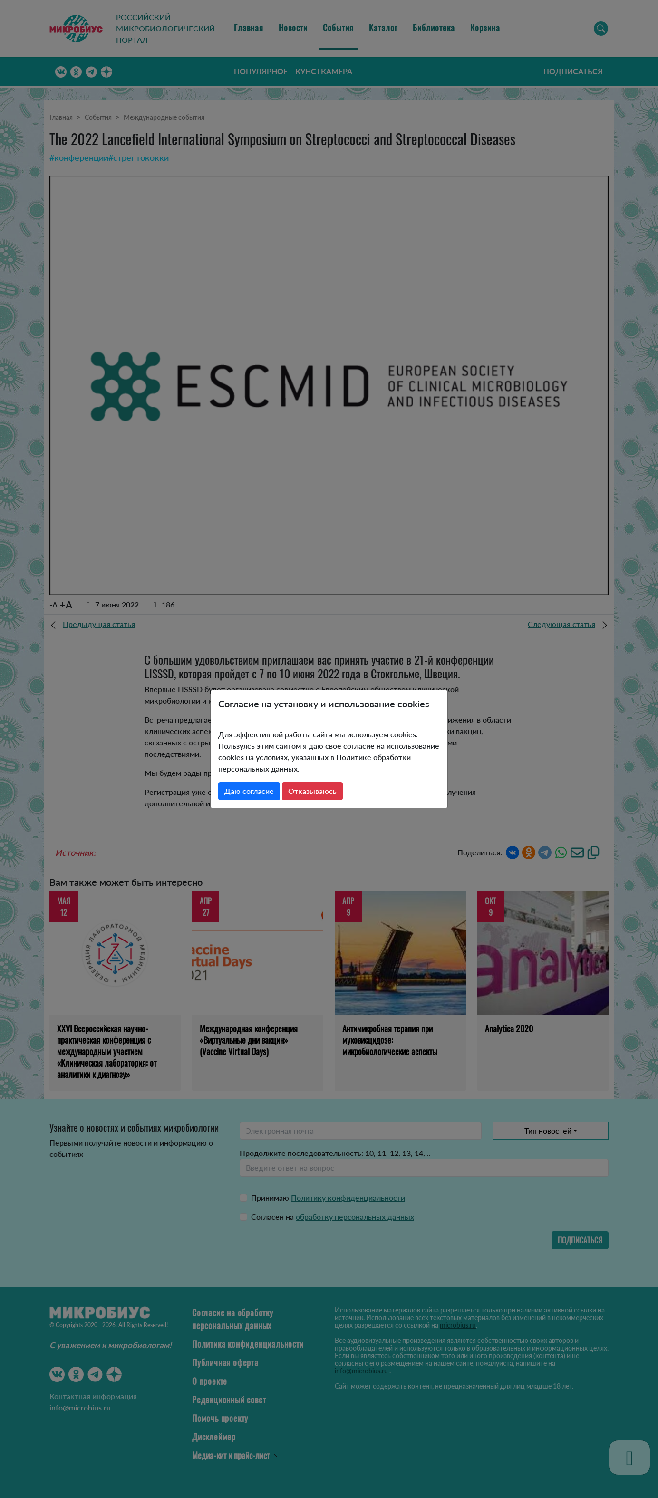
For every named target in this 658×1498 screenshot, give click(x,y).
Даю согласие (249, 790)
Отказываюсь (312, 790)
